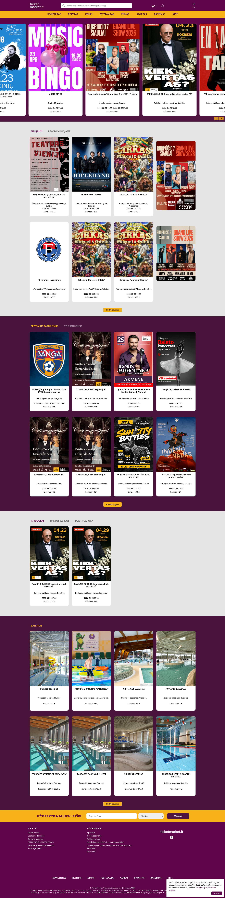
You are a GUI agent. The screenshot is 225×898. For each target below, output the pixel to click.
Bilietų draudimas (35, 839)
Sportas (141, 14)
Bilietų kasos (33, 832)
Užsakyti (178, 816)
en (193, 7)
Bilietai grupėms (35, 848)
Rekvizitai (91, 851)
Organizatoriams (94, 835)
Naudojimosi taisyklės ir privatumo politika (105, 842)
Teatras (73, 14)
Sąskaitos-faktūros (36, 835)
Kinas (88, 14)
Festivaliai (107, 14)
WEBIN (132, 888)
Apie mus (91, 832)
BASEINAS (159, 14)
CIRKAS (125, 14)
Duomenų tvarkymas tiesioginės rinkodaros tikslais (109, 845)
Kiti (175, 14)
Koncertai (54, 14)
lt (193, 3)
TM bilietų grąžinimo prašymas (41, 845)
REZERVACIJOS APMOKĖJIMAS (41, 842)
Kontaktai (91, 848)
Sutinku (217, 893)
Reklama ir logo (93, 839)
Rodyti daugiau (112, 310)
